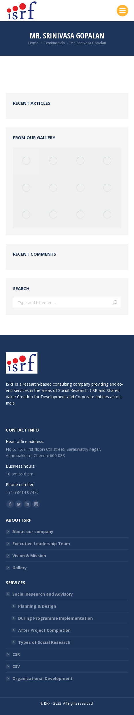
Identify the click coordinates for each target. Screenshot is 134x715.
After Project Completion (44, 630)
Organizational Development (42, 678)
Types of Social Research (44, 642)
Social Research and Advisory (42, 594)
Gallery (19, 567)
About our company (32, 531)
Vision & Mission (29, 555)
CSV (16, 666)
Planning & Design (37, 606)
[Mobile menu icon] (122, 10)
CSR (16, 654)
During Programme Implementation (55, 618)
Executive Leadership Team (41, 543)
